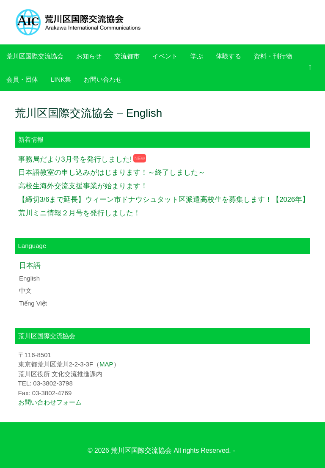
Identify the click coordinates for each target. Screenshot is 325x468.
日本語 (30, 265)
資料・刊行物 (273, 56)
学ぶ (196, 56)
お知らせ (89, 56)
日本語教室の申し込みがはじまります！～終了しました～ (111, 172)
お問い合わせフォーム (50, 402)
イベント (165, 56)
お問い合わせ (103, 79)
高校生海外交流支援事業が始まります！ (83, 186)
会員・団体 (22, 79)
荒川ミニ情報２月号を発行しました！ (79, 213)
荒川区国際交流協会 (34, 56)
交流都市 (127, 56)
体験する (228, 56)
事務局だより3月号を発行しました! (75, 159)
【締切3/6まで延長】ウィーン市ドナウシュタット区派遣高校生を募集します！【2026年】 (164, 199)
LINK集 (61, 79)
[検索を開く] (312, 67)
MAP (106, 364)
